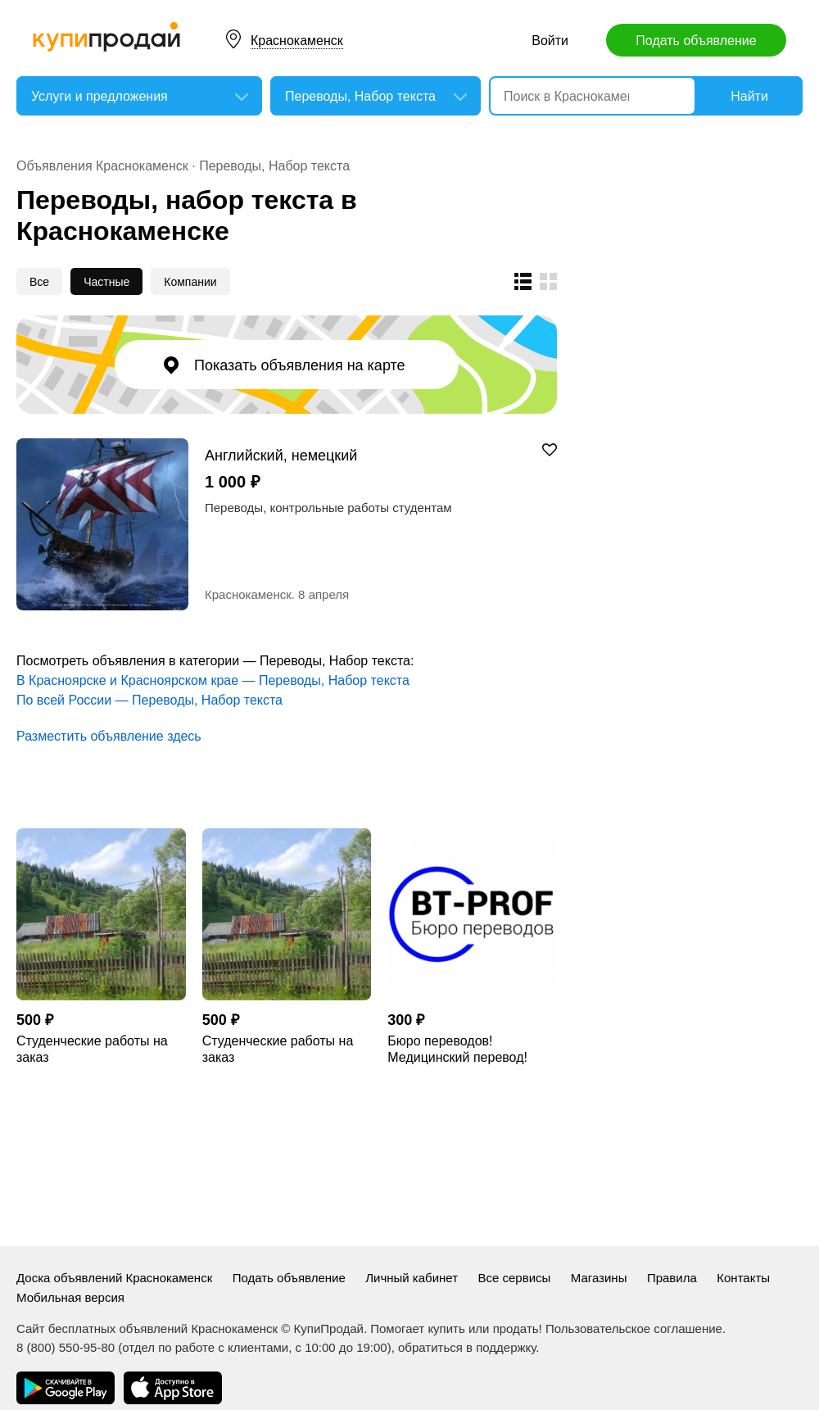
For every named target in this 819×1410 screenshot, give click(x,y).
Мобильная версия (70, 1297)
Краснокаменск (297, 41)
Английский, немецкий (281, 455)
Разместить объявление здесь (108, 736)
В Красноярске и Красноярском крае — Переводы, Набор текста (213, 680)
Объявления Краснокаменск (102, 166)
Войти (550, 41)
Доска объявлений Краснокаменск (114, 1278)
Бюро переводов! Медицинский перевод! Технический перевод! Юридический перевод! (458, 1050)
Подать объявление (696, 41)
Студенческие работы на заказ (92, 1049)
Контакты (743, 1278)
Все (39, 281)
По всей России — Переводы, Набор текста (149, 700)
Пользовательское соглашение (633, 1328)
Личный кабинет (411, 1278)
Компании (190, 281)
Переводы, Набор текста (274, 166)
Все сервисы (514, 1278)
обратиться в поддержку (467, 1347)
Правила (672, 1278)
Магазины (599, 1278)
